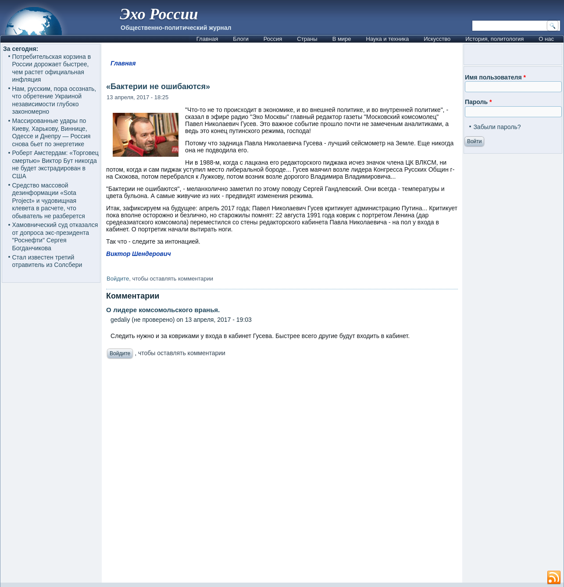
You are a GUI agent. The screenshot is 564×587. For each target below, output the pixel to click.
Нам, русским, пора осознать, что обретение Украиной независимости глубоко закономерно (54, 100)
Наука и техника (387, 39)
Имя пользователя (495, 77)
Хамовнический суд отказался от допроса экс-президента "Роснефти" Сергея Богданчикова (55, 236)
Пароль (478, 101)
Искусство (437, 39)
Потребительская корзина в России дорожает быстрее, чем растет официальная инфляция (51, 68)
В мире (341, 39)
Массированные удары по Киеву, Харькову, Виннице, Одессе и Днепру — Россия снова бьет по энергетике (51, 132)
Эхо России (159, 14)
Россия (273, 39)
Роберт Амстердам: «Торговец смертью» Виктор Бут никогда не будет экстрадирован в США (55, 164)
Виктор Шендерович (138, 253)
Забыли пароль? (497, 126)
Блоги (240, 39)
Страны (307, 39)
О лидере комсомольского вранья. (163, 309)
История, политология (494, 39)
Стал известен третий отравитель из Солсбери (47, 261)
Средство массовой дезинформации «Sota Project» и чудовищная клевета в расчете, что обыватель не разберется (48, 201)
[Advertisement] (282, 473)
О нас (546, 39)
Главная (207, 39)
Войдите (118, 278)
